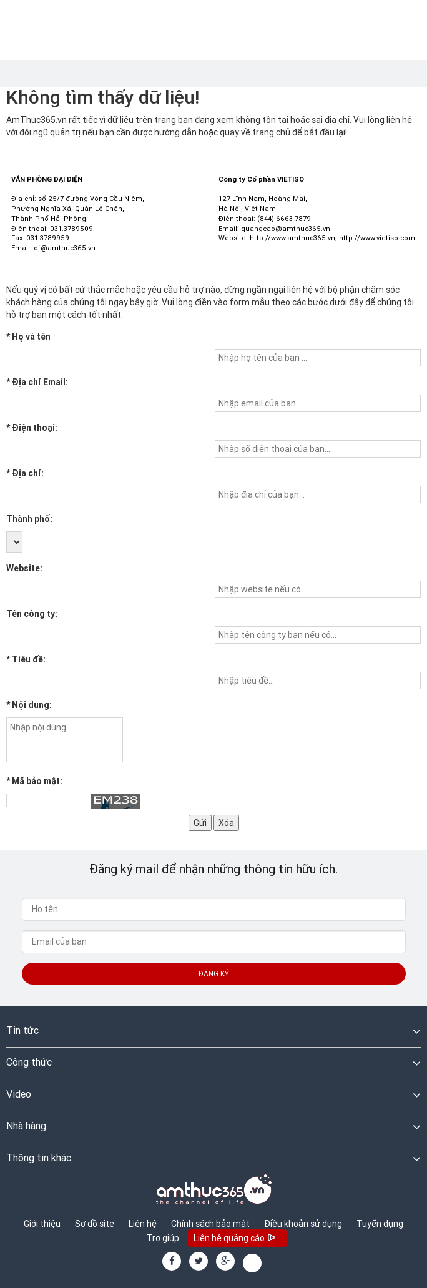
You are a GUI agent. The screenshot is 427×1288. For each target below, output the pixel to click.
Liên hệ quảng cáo (236, 1239)
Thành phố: (29, 518)
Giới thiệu (42, 1223)
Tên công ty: (31, 613)
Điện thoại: (31, 427)
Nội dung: (29, 704)
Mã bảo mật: (34, 781)
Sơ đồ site (94, 1223)
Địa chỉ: (25, 473)
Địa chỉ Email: (37, 382)
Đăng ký (214, 973)
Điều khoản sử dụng (303, 1223)
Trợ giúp (163, 1238)
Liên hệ (143, 1223)
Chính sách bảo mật (210, 1223)
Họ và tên (28, 336)
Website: (24, 568)
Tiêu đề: (26, 659)
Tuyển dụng (379, 1223)
